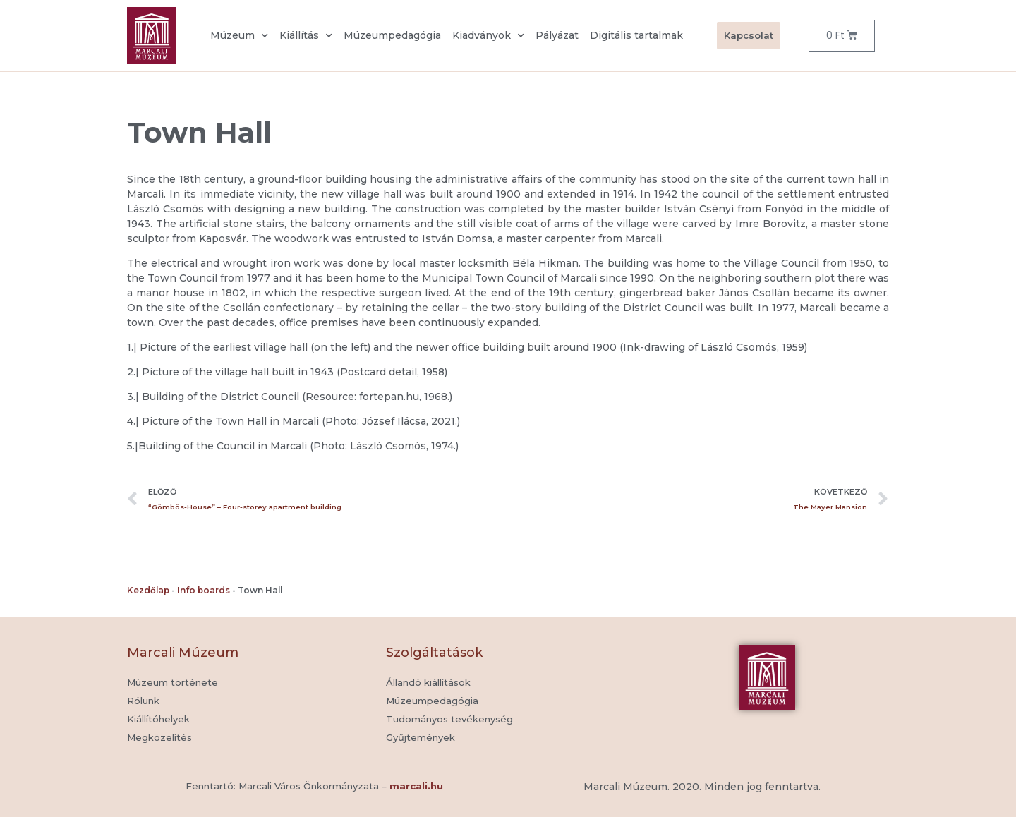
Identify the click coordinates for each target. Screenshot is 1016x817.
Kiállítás (305, 36)
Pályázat (557, 35)
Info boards (203, 590)
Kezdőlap (148, 590)
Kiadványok (488, 36)
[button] (420, 738)
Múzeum (239, 36)
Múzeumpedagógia (392, 35)
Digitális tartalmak (636, 35)
